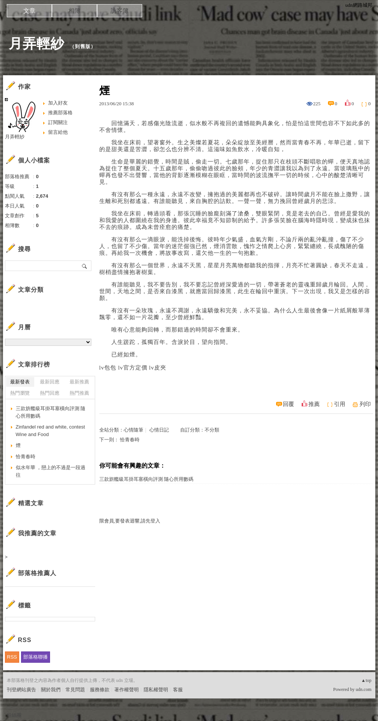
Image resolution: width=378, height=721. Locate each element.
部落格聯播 (35, 657)
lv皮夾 (157, 368)
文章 (29, 11)
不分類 (212, 430)
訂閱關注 (58, 122)
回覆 (288, 404)
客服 (178, 689)
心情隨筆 (133, 430)
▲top (366, 680)
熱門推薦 (79, 393)
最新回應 (49, 382)
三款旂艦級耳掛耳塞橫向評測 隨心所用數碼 (146, 479)
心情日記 (159, 430)
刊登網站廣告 (21, 689)
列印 (365, 404)
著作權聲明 (126, 689)
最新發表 (20, 382)
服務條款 (99, 689)
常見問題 (75, 689)
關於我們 (51, 689)
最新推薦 (79, 382)
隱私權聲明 (156, 689)
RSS (12, 657)
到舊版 (83, 46)
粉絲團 (14, 715)
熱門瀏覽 (20, 393)
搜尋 (84, 266)
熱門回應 (49, 393)
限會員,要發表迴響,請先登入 (130, 521)
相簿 (74, 11)
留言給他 (58, 132)
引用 (339, 404)
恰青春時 (130, 439)
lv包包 (108, 368)
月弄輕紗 (36, 43)
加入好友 (58, 103)
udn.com (364, 689)
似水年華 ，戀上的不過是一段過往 (51, 471)
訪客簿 (120, 11)
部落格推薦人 (37, 573)
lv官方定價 (132, 368)
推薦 (314, 404)
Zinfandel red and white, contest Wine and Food (50, 430)
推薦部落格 (60, 112)
